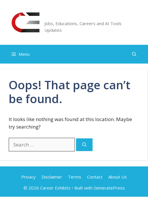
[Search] (84, 144)
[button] (134, 54)
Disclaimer (51, 177)
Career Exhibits (72, 16)
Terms (74, 177)
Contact (94, 177)
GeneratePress (109, 188)
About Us (117, 177)
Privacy (28, 177)
